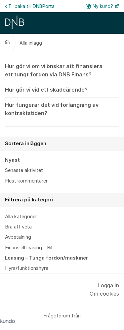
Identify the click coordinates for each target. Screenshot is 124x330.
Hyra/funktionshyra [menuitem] (26, 268)
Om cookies (104, 293)
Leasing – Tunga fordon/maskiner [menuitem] (46, 258)
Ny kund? (100, 6)
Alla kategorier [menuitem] (21, 217)
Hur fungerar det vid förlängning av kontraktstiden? (62, 108)
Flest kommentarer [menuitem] (26, 181)
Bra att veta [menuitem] (18, 227)
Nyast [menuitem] (12, 160)
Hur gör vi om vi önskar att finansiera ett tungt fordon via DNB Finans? (62, 70)
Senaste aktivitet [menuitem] (24, 170)
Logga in (108, 285)
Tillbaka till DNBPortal (30, 6)
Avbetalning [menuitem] (18, 237)
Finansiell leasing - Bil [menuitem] (28, 248)
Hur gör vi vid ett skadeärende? (62, 89)
